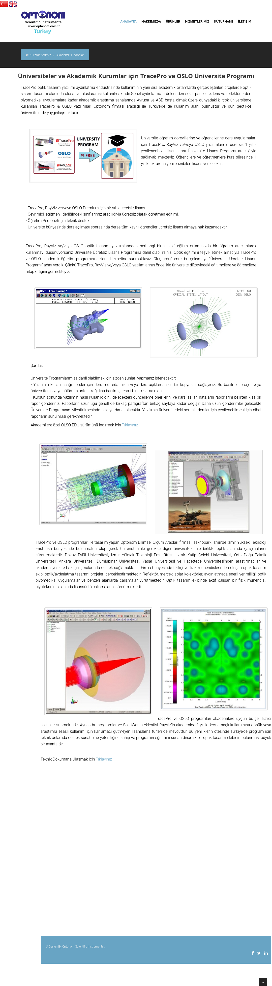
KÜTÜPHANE (223, 21)
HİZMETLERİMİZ (197, 21)
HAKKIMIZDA (151, 21)
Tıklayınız (130, 425)
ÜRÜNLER (173, 21)
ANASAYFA (128, 21)
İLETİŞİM (244, 21)
